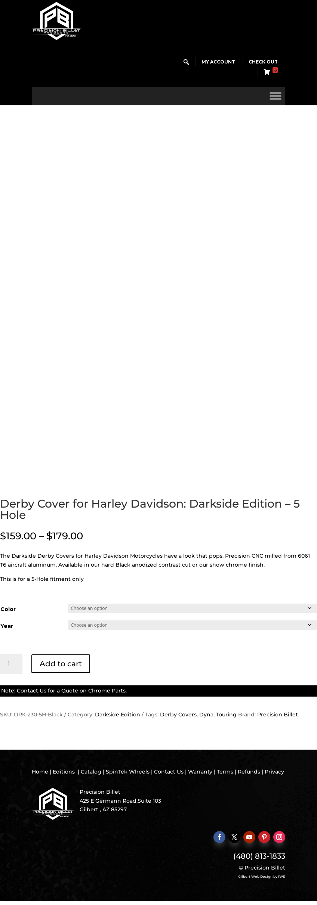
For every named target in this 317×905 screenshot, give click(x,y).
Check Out (263, 62)
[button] (186, 62)
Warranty (200, 771)
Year (6, 626)
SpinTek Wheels (128, 771)
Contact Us (31, 690)
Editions (64, 771)
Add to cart (61, 663)
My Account (218, 62)
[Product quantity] (11, 664)
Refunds (249, 771)
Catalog (91, 771)
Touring (226, 714)
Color (8, 609)
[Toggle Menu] (275, 95)
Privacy (274, 771)
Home (40, 771)
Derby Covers (178, 714)
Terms (225, 771)
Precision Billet (277, 714)
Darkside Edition (117, 714)
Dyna (206, 714)
